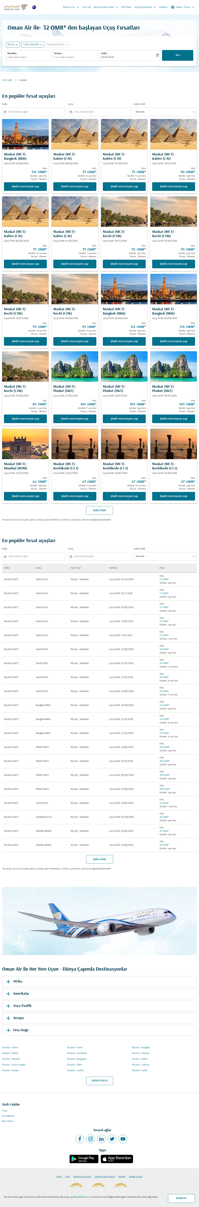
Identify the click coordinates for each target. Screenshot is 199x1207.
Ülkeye (59, 1177)
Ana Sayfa (7, 80)
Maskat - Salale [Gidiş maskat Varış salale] (139, 1070)
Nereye (58, 53)
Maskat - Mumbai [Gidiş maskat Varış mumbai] (11, 1059)
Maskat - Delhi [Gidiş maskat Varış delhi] (74, 1064)
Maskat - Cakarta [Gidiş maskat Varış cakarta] (140, 1064)
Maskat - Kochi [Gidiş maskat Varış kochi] (74, 1047)
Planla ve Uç (72, 7)
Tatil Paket (126, 7)
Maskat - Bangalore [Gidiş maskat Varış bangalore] (77, 1059)
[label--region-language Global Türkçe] (183, 7)
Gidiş (104, 53)
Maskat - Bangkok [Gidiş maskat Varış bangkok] (141, 1047)
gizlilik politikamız (79, 1197)
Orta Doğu (17, 1030)
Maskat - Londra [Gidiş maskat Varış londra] (75, 1070)
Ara (177, 55)
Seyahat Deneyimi (146, 7)
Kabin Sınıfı (139, 104)
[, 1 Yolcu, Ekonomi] (31, 44)
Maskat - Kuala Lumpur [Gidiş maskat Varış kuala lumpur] (14, 1064)
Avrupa (14, 1018)
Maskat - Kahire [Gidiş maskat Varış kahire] (10, 1047)
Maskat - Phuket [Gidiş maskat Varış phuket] (10, 1053)
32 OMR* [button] (54, 28)
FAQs (4, 1111)
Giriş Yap (86, 7)
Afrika (13, 981)
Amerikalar (17, 994)
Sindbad (163, 7)
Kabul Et (181, 1198)
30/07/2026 (107, 57)
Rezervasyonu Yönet (107, 7)
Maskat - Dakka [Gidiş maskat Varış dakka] (140, 1059)
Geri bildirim (8, 1116)
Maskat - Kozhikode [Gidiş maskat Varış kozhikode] (77, 1053)
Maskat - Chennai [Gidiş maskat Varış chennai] (140, 1053)
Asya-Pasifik (18, 1006)
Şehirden (122, 1177)
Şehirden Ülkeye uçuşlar (105, 1177)
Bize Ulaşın (7, 1121)
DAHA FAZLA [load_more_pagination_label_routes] (99, 1080)
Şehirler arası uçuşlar (82, 1177)
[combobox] (28, 57)
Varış (70, 104)
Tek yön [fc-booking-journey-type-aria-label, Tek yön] (11, 44)
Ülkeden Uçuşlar (136, 1177)
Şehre (67, 1177)
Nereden (12, 53)
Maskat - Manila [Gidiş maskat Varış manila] (10, 1070)
